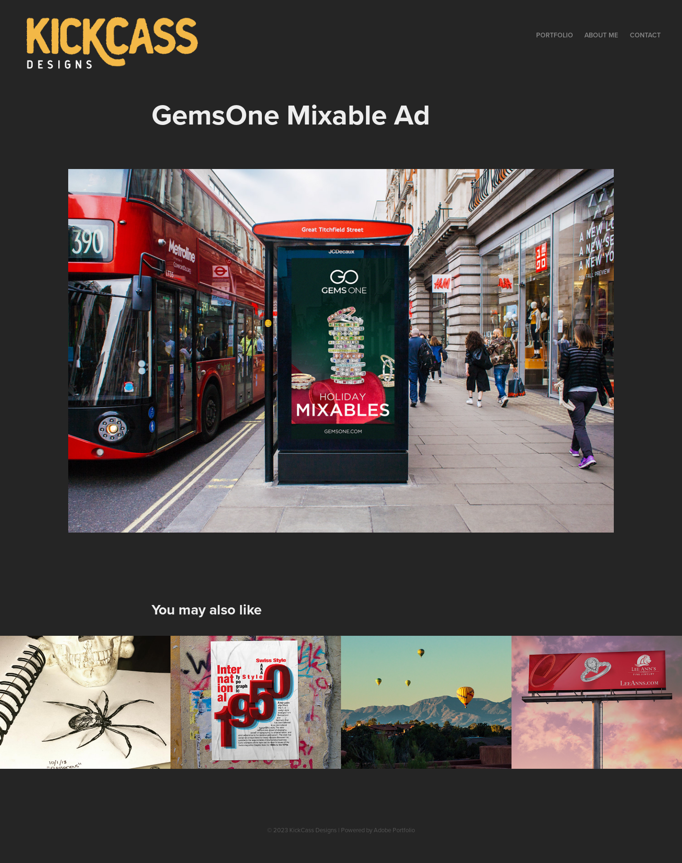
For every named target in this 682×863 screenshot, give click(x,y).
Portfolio (554, 35)
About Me (601, 35)
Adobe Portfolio (394, 830)
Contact (645, 35)
